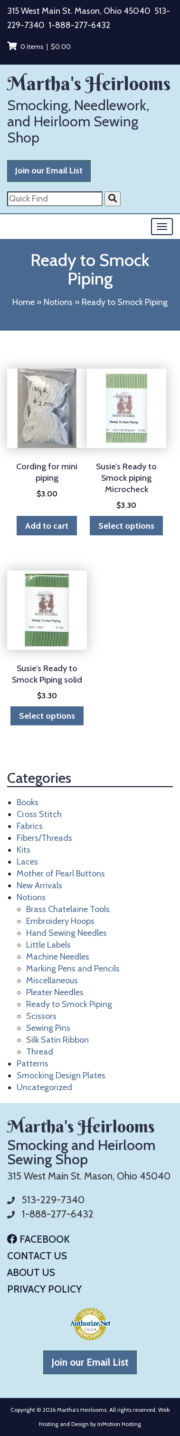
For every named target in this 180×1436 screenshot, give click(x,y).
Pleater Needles (55, 992)
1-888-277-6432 (79, 25)
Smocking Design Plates (61, 1075)
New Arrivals (39, 885)
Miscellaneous (52, 980)
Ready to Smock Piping (69, 1004)
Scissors (41, 1016)
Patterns (32, 1063)
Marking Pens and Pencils (73, 968)
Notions (58, 302)
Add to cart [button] (46, 526)
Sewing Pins (48, 1028)
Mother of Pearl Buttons (61, 873)
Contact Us (37, 1256)
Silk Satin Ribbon (57, 1040)
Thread (39, 1051)
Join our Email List (49, 170)
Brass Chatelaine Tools (68, 909)
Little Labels (48, 945)
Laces (27, 861)
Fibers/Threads (44, 838)
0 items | (39, 46)
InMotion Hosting (119, 1423)
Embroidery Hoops (60, 921)
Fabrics (30, 826)
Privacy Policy (44, 1289)
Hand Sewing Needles (66, 933)
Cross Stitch (39, 814)
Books (27, 802)
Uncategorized (44, 1087)
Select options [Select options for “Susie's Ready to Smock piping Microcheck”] (126, 526)
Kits (23, 850)
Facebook (38, 1239)
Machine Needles (57, 956)
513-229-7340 (53, 1200)
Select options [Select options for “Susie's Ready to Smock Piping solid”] (47, 716)
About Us (31, 1272)
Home (23, 302)
